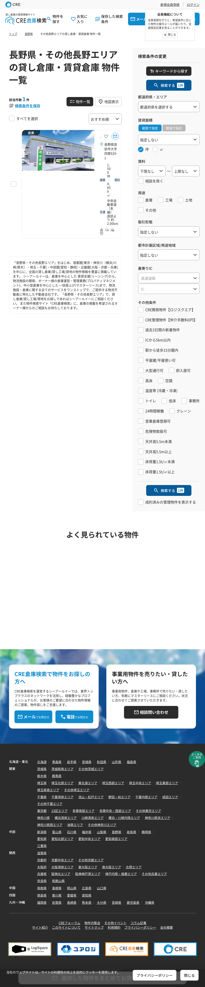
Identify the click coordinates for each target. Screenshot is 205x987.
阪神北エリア (60, 873)
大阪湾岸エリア (62, 867)
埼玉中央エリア (140, 783)
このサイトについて (66, 927)
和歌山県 (58, 880)
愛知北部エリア (62, 838)
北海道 (42, 762)
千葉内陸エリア (146, 797)
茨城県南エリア (62, 769)
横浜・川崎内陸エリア (124, 817)
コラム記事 (138, 923)
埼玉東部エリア (167, 783)
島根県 (57, 888)
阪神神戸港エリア (87, 873)
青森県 (57, 762)
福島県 (131, 762)
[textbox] (168, 278)
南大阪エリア (111, 867)
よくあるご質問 (196, 756)
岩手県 (71, 762)
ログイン (193, 4)
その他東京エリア (148, 810)
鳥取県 (42, 888)
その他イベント (115, 923)
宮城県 (86, 762)
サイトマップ (94, 927)
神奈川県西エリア (49, 824)
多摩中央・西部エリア (115, 810)
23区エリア (59, 810)
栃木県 (42, 776)
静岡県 (146, 832)
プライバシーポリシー (140, 927)
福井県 (86, 832)
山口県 (101, 888)
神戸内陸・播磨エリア (121, 873)
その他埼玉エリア (76, 790)
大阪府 (42, 867)
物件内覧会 (92, 923)
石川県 (71, 832)
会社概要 (166, 927)
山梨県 (101, 832)
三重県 (42, 845)
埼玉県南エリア (48, 790)
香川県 (57, 895)
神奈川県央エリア (157, 817)
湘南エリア (75, 824)
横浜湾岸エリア (66, 817)
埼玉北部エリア (62, 783)
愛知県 (42, 838)
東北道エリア (87, 783)
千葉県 (42, 797)
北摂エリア (134, 867)
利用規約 (114, 927)
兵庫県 (42, 873)
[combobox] (169, 278)
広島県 (86, 888)
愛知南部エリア (116, 838)
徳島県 (42, 895)
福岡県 (42, 902)
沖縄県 (149, 902)
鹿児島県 (133, 902)
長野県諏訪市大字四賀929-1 (110, 151)
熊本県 (86, 902)
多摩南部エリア (83, 810)
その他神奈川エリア (102, 824)
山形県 (116, 762)
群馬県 (57, 776)
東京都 (42, 810)
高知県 (86, 895)
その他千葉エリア (49, 803)
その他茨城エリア (91, 769)
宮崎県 (116, 902)
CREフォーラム (69, 923)
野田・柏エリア (119, 797)
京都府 (42, 860)
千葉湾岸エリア (62, 797)
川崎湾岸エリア (92, 817)
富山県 (57, 832)
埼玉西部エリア (113, 783)
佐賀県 (57, 902)
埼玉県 (42, 783)
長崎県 (71, 902)
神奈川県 (43, 817)
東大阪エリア (87, 867)
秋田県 (101, 762)
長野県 (116, 832)
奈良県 (42, 880)
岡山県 (71, 888)
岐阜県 (131, 832)
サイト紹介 (40, 927)
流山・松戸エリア (91, 797)
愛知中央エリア (89, 838)
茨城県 (42, 769)
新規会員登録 (169, 4)
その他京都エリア (91, 860)
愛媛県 (71, 895)
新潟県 (42, 832)
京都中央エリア (62, 860)
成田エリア (170, 797)
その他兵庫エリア (154, 873)
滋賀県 (42, 853)
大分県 (101, 902)
